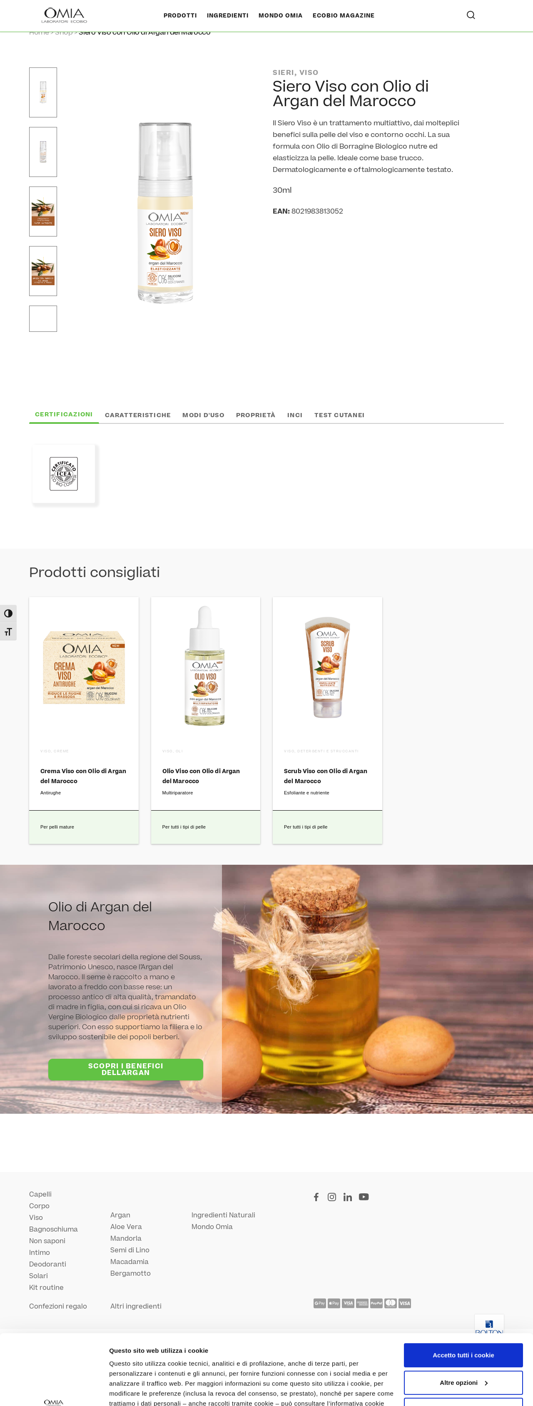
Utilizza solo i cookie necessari (463, 1343)
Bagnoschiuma (53, 1229)
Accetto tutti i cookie (463, 1289)
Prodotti (180, 16)
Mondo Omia (281, 16)
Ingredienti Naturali (223, 1215)
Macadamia (129, 1262)
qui (242, 1347)
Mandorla (126, 1238)
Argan (120, 1215)
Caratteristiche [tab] (138, 415)
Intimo (39, 1252)
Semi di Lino (129, 1250)
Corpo (39, 1206)
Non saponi (47, 1241)
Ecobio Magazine (344, 16)
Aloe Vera (126, 1227)
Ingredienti (228, 16)
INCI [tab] (295, 415)
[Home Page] (65, 16)
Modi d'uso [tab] (203, 415)
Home (39, 32)
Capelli (40, 1194)
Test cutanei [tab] (339, 415)
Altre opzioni (128, 1389)
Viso (36, 1217)
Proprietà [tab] (256, 415)
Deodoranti (47, 1264)
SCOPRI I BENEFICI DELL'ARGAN (125, 1069)
